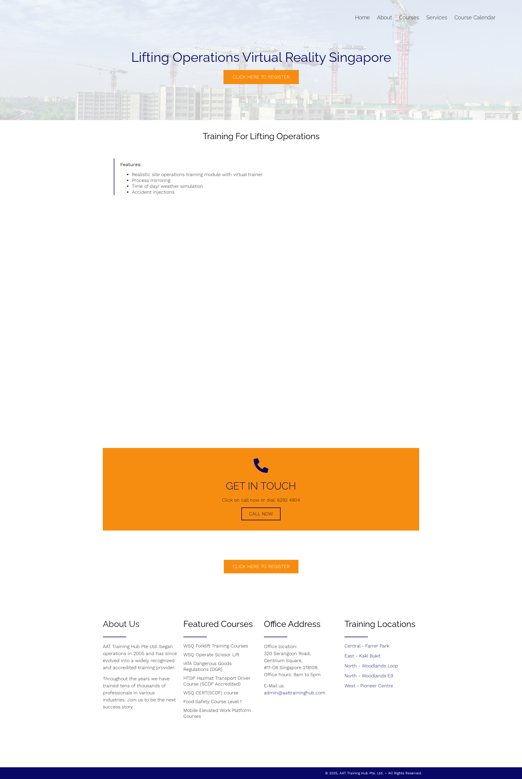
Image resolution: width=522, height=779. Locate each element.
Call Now (261, 514)
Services (410, 17)
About (357, 17)
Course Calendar (448, 17)
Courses (382, 17)
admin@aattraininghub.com (294, 693)
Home (335, 17)
